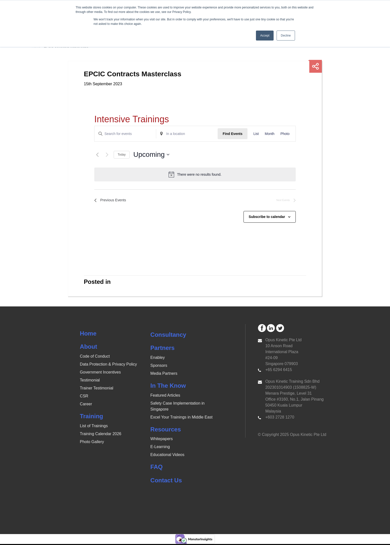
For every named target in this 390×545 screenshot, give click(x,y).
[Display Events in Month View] (269, 134)
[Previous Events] (97, 155)
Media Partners (164, 374)
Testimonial (90, 381)
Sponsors (158, 366)
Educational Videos (167, 456)
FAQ (156, 467)
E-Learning (160, 448)
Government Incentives (100, 373)
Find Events (232, 134)
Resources (165, 430)
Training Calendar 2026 (100, 435)
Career (86, 405)
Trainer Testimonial (96, 389)
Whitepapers (161, 440)
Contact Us (166, 481)
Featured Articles (165, 396)
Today (122, 154)
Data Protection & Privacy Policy (108, 365)
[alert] (195, 174)
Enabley (157, 358)
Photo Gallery (92, 443)
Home (88, 334)
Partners (162, 348)
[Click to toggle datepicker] (151, 155)
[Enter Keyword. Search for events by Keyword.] (125, 134)
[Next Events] (107, 155)
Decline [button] (286, 35)
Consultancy (168, 335)
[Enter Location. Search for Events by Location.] (187, 134)
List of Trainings (94, 427)
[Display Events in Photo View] (285, 134)
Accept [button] (264, 35)
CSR (84, 397)
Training (91, 417)
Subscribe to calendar (267, 218)
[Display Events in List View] (256, 134)
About (88, 347)
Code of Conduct (95, 357)
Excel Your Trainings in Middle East (181, 418)
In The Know (168, 386)
